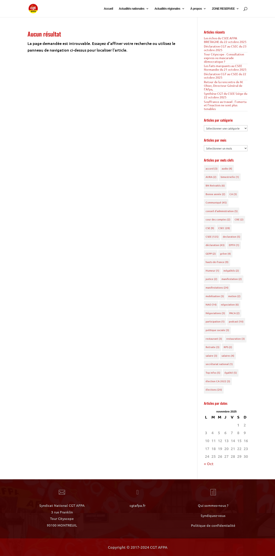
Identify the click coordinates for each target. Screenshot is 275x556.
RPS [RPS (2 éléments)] (228, 347)
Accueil (108, 8)
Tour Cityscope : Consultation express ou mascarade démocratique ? (224, 58)
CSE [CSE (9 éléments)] (210, 228)
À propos (196, 8)
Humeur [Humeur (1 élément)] (212, 270)
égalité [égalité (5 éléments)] (231, 372)
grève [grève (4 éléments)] (225, 253)
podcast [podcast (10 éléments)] (236, 321)
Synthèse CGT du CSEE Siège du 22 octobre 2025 (225, 95)
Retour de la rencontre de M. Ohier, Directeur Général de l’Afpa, (223, 85)
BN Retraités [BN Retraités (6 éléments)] (215, 185)
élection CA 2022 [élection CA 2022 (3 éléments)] (218, 381)
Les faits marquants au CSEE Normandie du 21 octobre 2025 (225, 68)
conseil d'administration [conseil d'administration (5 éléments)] (222, 211)
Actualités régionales (167, 8)
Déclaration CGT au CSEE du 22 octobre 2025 (225, 76)
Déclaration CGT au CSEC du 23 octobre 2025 (225, 48)
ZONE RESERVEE (223, 8)
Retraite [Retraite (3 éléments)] (212, 347)
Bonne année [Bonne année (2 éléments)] (215, 194)
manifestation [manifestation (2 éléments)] (232, 279)
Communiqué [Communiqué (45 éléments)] (216, 202)
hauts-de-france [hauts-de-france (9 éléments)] (217, 262)
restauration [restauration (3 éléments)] (235, 339)
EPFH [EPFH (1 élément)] (234, 245)
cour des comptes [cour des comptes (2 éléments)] (218, 219)
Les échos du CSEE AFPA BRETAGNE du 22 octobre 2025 (225, 40)
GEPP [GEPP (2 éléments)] (211, 253)
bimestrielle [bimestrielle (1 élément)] (230, 177)
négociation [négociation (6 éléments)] (230, 304)
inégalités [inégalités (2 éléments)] (231, 270)
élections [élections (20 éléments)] (214, 389)
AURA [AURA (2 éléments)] (211, 177)
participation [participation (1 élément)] (215, 321)
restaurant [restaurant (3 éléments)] (214, 339)
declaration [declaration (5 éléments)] (231, 236)
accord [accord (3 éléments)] (211, 168)
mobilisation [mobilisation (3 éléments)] (215, 296)
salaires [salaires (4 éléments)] (228, 355)
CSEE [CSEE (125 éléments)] (212, 236)
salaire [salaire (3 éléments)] (211, 355)
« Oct (209, 463)
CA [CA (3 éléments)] (233, 194)
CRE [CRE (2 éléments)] (239, 219)
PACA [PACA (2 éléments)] (234, 313)
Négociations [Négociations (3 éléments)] (215, 313)
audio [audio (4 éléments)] (227, 168)
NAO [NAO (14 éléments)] (211, 304)
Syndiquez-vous (213, 515)
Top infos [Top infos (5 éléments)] (213, 372)
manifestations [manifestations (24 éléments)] (217, 287)
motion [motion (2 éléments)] (234, 296)
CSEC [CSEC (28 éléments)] (224, 228)
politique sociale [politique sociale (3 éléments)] (217, 330)
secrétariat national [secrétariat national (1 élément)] (219, 364)
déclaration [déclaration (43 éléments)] (215, 245)
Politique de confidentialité (213, 525)
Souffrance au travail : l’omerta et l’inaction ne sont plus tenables (225, 105)
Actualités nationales (131, 8)
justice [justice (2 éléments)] (211, 279)
